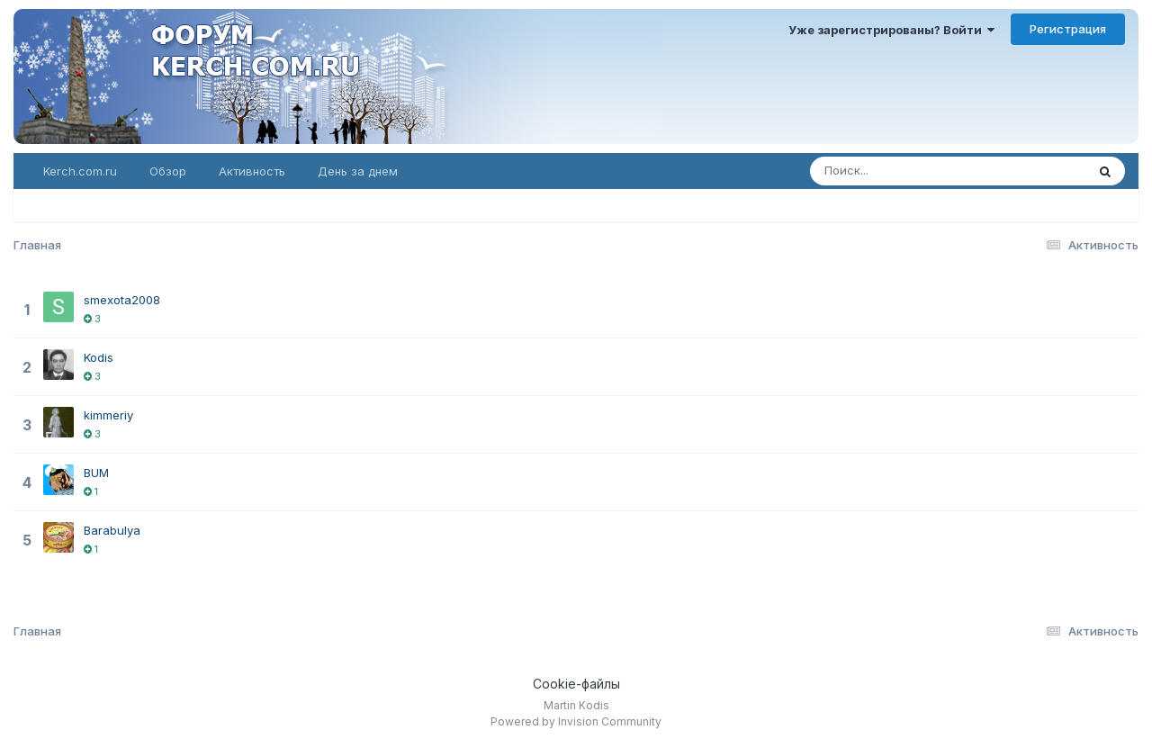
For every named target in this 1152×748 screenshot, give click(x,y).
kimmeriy (108, 415)
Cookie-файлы (576, 683)
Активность (252, 171)
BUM (96, 472)
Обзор (167, 171)
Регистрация (1068, 29)
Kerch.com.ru (80, 171)
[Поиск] (930, 171)
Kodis (98, 357)
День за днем (358, 171)
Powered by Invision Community (576, 721)
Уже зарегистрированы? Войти (891, 30)
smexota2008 (122, 300)
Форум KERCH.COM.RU (338, 76)
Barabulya (112, 530)
